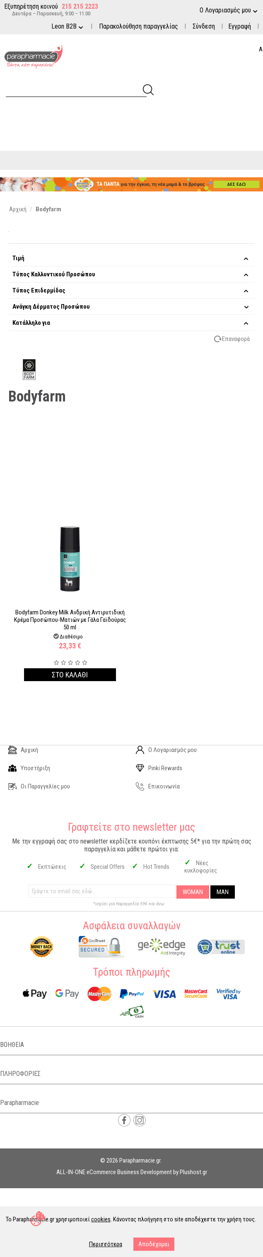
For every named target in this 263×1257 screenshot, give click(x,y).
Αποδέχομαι (153, 1244)
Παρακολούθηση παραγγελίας (138, 26)
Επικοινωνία (158, 786)
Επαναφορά (236, 339)
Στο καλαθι (70, 674)
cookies (101, 1219)
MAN (223, 892)
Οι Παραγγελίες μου (39, 786)
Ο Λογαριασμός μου (166, 750)
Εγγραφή (239, 26)
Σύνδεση (204, 26)
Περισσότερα (105, 1244)
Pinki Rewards (159, 768)
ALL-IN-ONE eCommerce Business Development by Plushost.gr (131, 1172)
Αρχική (23, 750)
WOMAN (193, 892)
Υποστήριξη (29, 768)
